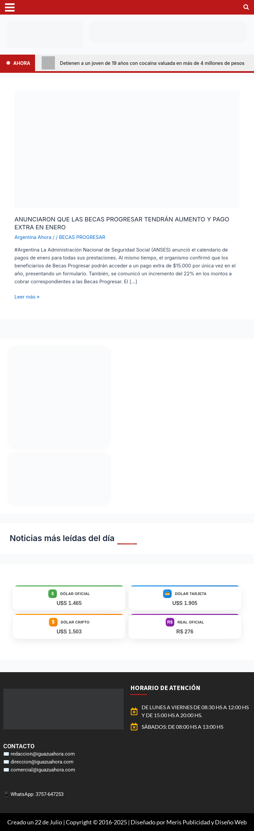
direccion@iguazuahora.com (42, 762)
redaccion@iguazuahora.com (43, 754)
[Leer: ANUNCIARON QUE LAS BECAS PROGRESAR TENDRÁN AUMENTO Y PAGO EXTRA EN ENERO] (127, 149)
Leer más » (27, 296)
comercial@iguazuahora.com (43, 770)
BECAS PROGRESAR (82, 237)
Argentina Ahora (33, 237)
